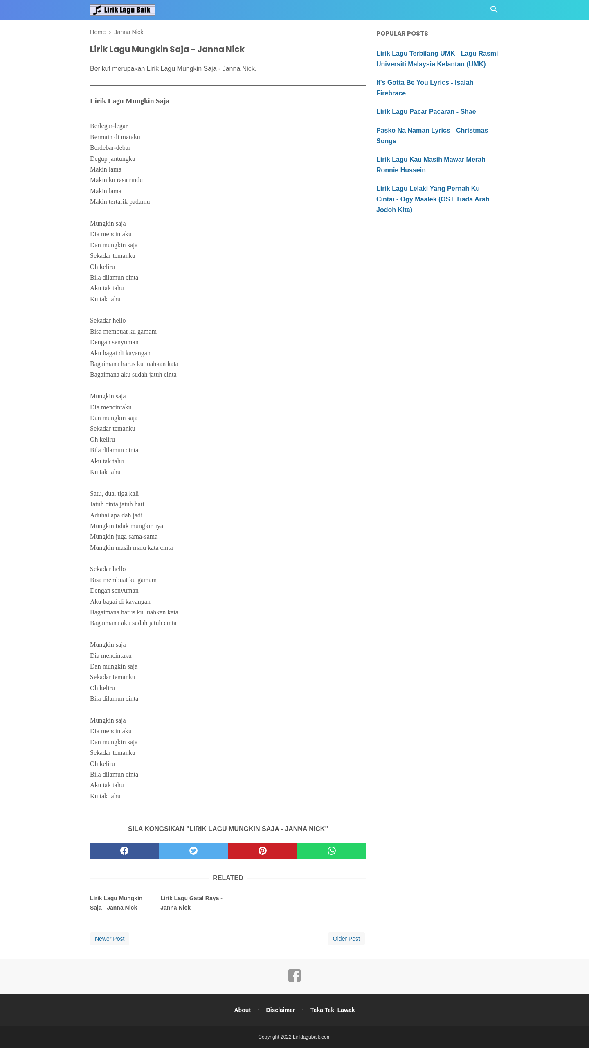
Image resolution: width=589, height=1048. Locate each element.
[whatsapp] (331, 851)
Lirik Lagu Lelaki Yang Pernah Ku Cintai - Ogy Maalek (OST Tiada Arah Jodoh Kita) (433, 199)
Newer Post (109, 938)
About (242, 1010)
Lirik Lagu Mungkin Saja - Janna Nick (116, 902)
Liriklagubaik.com (312, 1037)
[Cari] (494, 11)
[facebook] (124, 851)
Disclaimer (280, 1010)
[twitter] (193, 851)
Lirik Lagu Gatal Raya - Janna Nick (191, 902)
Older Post (346, 938)
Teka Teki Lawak (332, 1010)
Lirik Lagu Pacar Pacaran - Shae (426, 111)
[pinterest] (262, 851)
